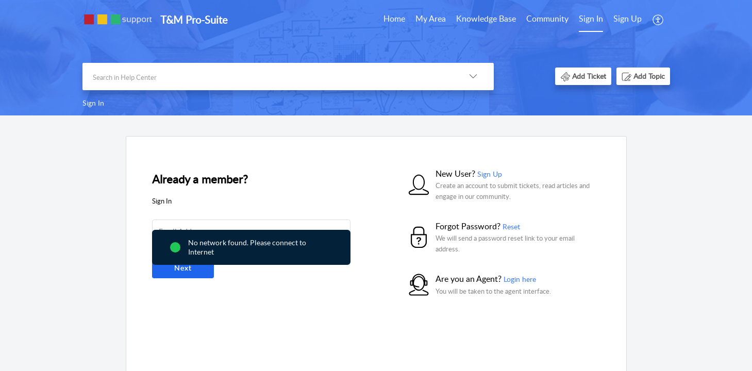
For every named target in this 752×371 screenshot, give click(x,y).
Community (547, 18)
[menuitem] (394, 19)
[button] (658, 19)
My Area (430, 18)
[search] (267, 76)
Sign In (591, 18)
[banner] (376, 57)
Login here (520, 279)
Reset (511, 226)
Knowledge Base (486, 18)
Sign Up (627, 18)
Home (394, 18)
